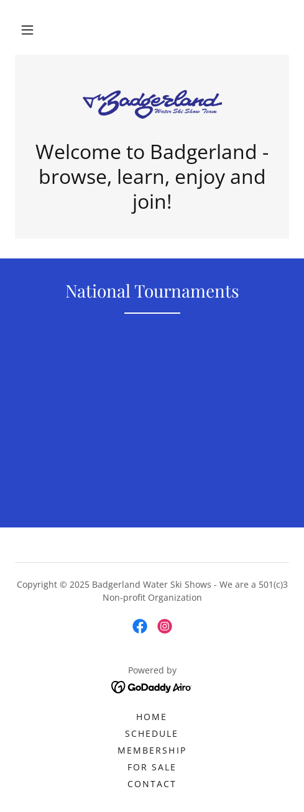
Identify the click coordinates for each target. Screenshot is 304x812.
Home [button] (151, 717)
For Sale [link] (152, 767)
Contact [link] (152, 784)
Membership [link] (151, 750)
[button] (27, 29)
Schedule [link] (151, 733)
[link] (152, 104)
